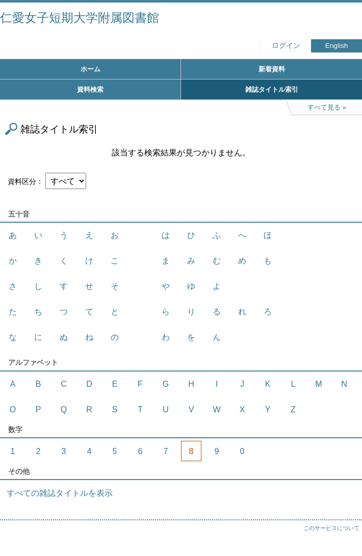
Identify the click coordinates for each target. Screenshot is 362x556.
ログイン (286, 45)
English (336, 45)
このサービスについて (331, 528)
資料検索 (90, 89)
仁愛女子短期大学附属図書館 (79, 17)
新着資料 (271, 69)
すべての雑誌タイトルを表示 (60, 493)
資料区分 (22, 181)
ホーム (90, 69)
